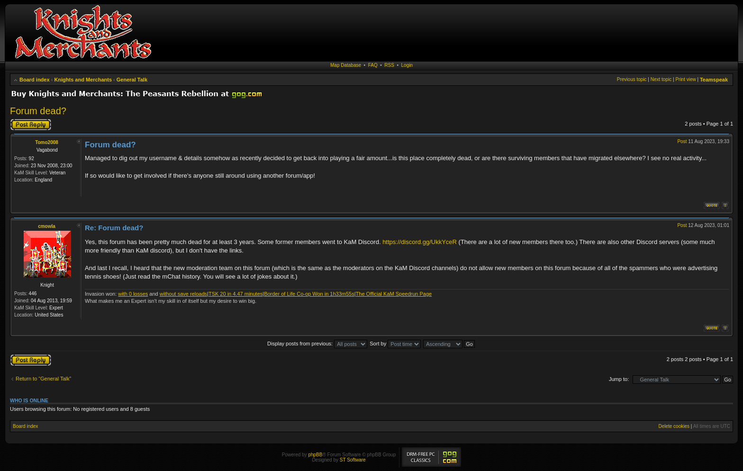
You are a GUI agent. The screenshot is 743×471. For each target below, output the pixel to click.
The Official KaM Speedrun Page (394, 294)
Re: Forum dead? (114, 228)
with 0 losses (133, 294)
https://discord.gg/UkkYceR (419, 241)
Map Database (345, 65)
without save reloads (183, 294)
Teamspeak (714, 79)
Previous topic (632, 79)
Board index (34, 79)
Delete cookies (673, 426)
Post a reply (31, 124)
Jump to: (619, 379)
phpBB (315, 454)
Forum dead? (38, 111)
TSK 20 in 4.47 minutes (235, 294)
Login (407, 65)
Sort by (395, 343)
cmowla (46, 226)
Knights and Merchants (83, 79)
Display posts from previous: (317, 343)
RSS (389, 65)
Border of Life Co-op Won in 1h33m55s (309, 294)
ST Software (353, 459)
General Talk (132, 79)
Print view (685, 79)
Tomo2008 (46, 142)
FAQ (373, 65)
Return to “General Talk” (43, 378)
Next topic (661, 79)
